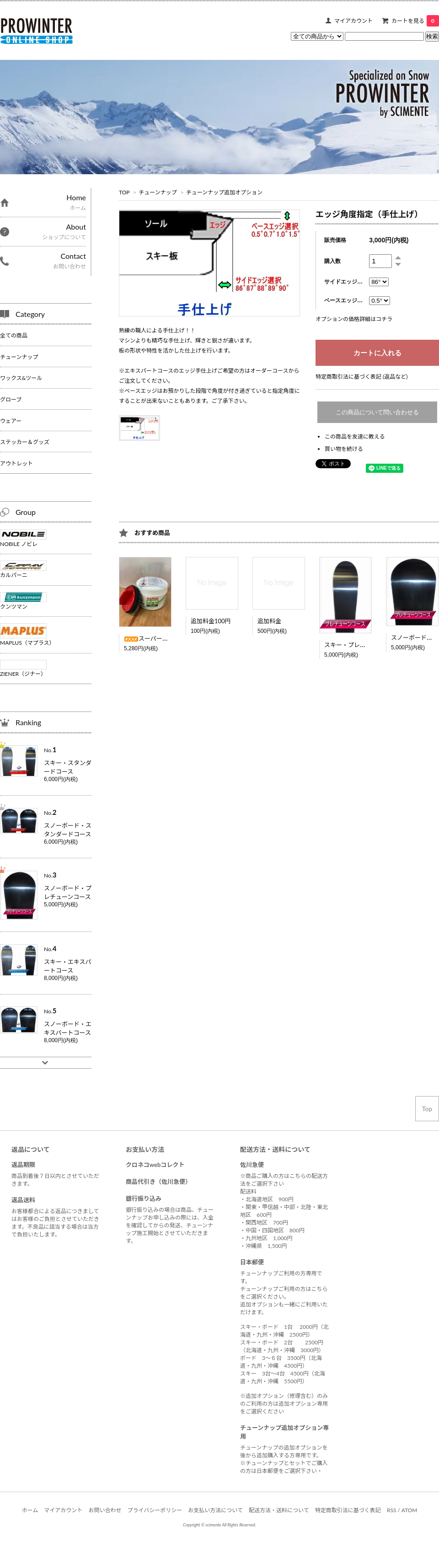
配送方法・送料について (279, 1510)
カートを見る (415, 20)
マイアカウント (353, 20)
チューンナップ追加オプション (224, 192)
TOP (124, 192)
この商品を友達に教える (355, 436)
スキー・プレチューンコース (362, 644)
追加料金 (269, 621)
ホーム (30, 1510)
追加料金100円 (211, 621)
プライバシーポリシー (155, 1510)
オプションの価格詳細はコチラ (354, 319)
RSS (391, 1510)
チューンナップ (158, 192)
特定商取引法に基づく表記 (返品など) (361, 376)
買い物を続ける (344, 448)
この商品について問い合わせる (377, 412)
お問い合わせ (104, 1510)
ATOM (410, 1510)
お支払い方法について (215, 1510)
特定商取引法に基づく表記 (348, 1510)
